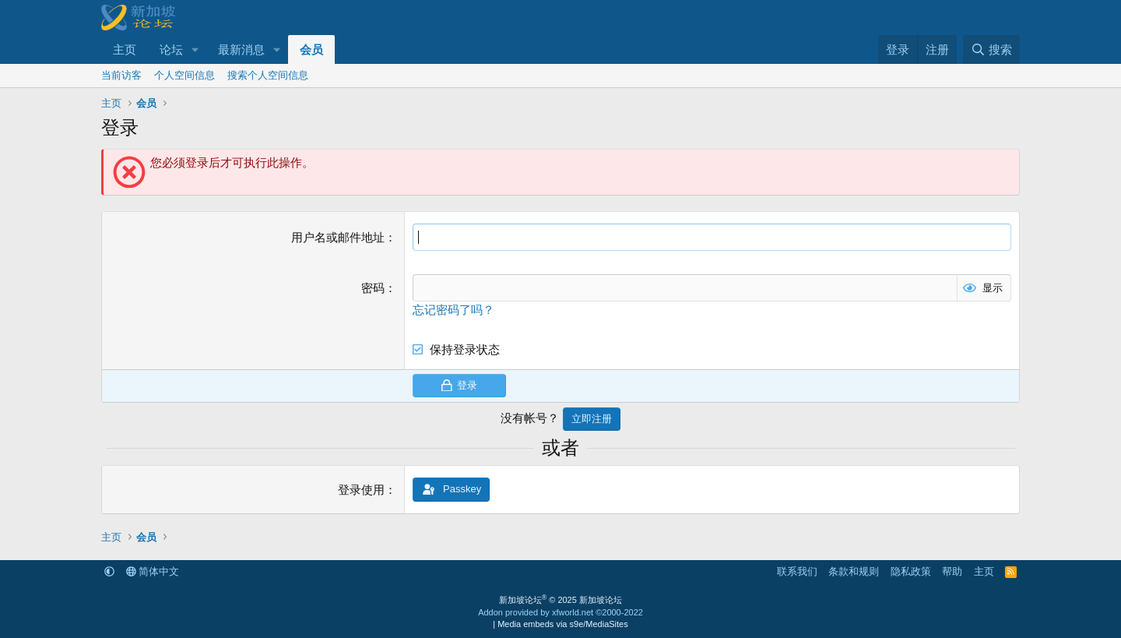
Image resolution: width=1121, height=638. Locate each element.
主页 (124, 49)
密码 (373, 287)
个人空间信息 (184, 75)
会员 (311, 49)
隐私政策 (911, 571)
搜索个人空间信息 (267, 75)
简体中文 (153, 571)
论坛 (171, 49)
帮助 (952, 571)
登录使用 (361, 489)
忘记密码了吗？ (453, 309)
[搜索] (991, 49)
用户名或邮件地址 (338, 237)
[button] (195, 49)
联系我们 (797, 571)
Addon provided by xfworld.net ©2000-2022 (560, 612)
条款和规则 (853, 571)
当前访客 (121, 75)
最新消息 (241, 49)
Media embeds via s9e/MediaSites (562, 624)
